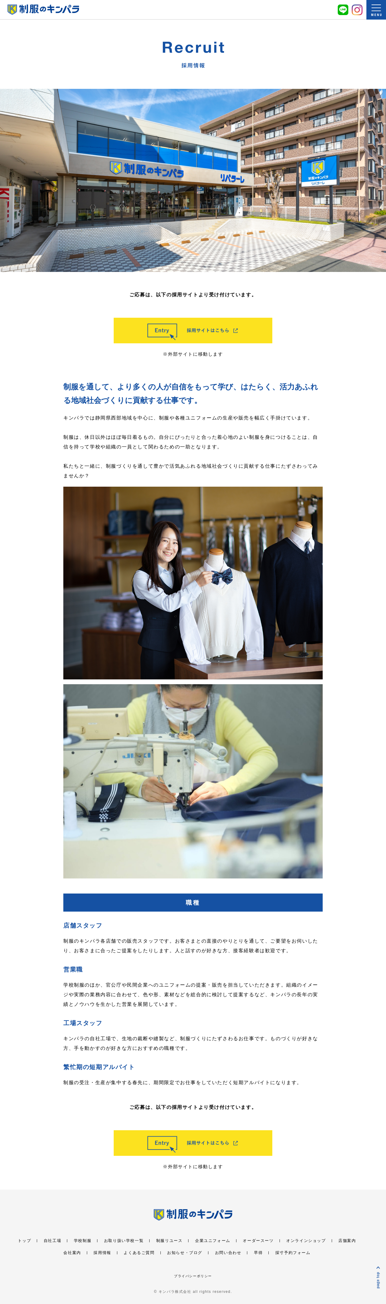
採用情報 (102, 1252)
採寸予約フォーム (293, 1252)
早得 (258, 1252)
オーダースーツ (258, 1240)
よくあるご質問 (139, 1252)
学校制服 (82, 1240)
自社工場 (52, 1240)
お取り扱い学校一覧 (124, 1240)
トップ (24, 1240)
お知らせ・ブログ (184, 1252)
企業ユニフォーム (212, 1240)
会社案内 (72, 1252)
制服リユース (169, 1240)
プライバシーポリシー (193, 1276)
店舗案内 (347, 1240)
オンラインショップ (306, 1240)
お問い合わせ (228, 1252)
